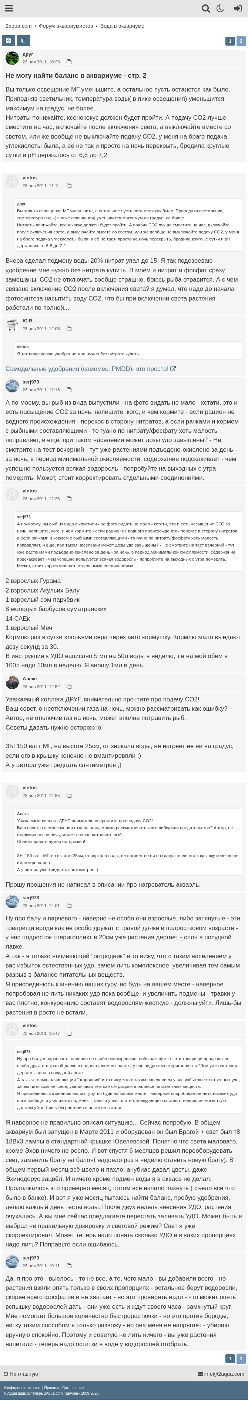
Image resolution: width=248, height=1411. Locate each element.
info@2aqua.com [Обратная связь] (221, 1374)
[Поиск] (206, 10)
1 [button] (230, 41)
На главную (21, 1374)
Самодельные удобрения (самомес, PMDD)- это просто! (87, 368)
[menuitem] (22, 1388)
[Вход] (236, 10)
